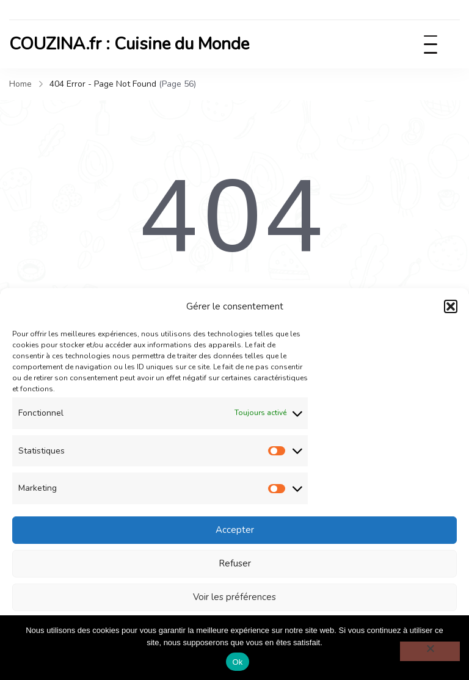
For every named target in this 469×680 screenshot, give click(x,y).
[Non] (430, 651)
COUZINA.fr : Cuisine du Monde (129, 44)
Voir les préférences (234, 597)
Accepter (235, 530)
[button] (451, 306)
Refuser (235, 563)
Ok (237, 662)
